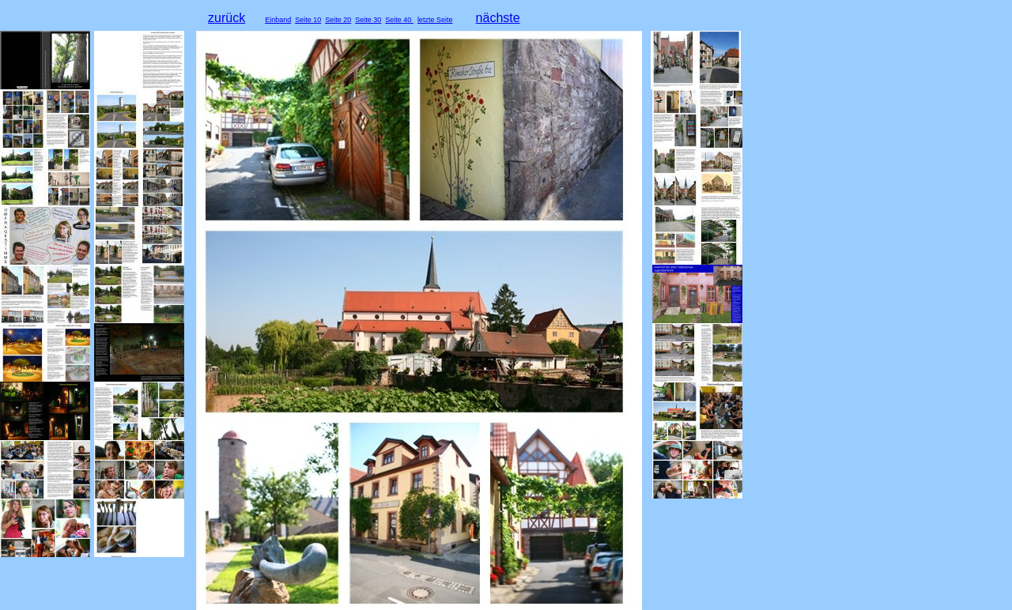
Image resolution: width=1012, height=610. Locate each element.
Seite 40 (399, 20)
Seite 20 (338, 20)
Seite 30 (368, 20)
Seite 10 (308, 20)
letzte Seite (435, 20)
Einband (278, 20)
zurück (226, 17)
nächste (498, 17)
